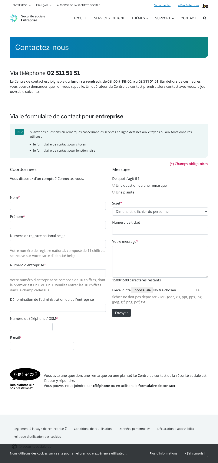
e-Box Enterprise (188, 5)
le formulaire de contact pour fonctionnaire (64, 150)
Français (42, 5)
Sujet (117, 203)
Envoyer (121, 313)
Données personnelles (135, 429)
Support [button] (163, 18)
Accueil (80, 18)
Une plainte (123, 192)
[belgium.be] (205, 5)
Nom (15, 197)
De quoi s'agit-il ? (125, 178)
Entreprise (20, 5)
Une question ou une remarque (139, 185)
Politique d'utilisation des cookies (37, 437)
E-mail (16, 337)
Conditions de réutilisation (93, 429)
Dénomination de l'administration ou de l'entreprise (52, 299)
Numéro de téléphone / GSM (34, 318)
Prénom (17, 216)
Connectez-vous (70, 178)
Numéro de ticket (126, 222)
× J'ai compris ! (195, 453)
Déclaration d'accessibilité (176, 429)
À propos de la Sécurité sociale (78, 5)
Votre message (125, 241)
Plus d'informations (163, 453)
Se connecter (162, 5)
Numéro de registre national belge (37, 235)
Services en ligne (109, 18)
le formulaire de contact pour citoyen (59, 144)
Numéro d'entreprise (28, 265)
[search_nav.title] (204, 18)
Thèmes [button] (138, 18)
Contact (188, 18)
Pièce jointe (121, 290)
